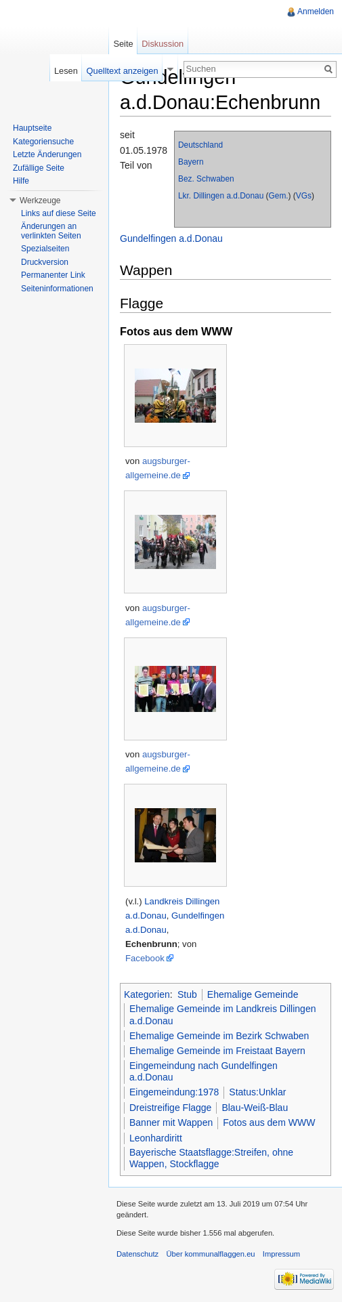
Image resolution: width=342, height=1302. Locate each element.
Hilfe (21, 181)
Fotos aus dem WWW (269, 1122)
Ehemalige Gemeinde (253, 994)
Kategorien (147, 994)
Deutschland (200, 145)
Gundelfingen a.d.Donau (171, 238)
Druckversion (44, 262)
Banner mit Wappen (171, 1122)
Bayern (191, 162)
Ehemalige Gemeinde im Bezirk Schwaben (219, 1035)
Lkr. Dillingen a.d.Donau (220, 196)
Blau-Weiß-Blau (254, 1107)
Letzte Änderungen (47, 154)
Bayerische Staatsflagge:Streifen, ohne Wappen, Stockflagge (211, 1158)
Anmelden (315, 11)
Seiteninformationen (57, 288)
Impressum (281, 1254)
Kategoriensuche (43, 141)
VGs (304, 196)
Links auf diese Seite (58, 213)
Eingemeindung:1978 (174, 1092)
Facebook (145, 958)
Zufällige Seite (38, 168)
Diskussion (163, 44)
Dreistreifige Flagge (170, 1107)
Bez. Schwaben (206, 179)
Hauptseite (32, 128)
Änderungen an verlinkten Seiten (51, 231)
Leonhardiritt (155, 1138)
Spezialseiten (45, 248)
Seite (123, 44)
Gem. (278, 196)
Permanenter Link (53, 275)
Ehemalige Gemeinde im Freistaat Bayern (217, 1050)
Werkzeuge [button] (40, 200)
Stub (187, 994)
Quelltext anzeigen (122, 71)
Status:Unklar (257, 1092)
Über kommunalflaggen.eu (210, 1254)
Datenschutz (137, 1254)
